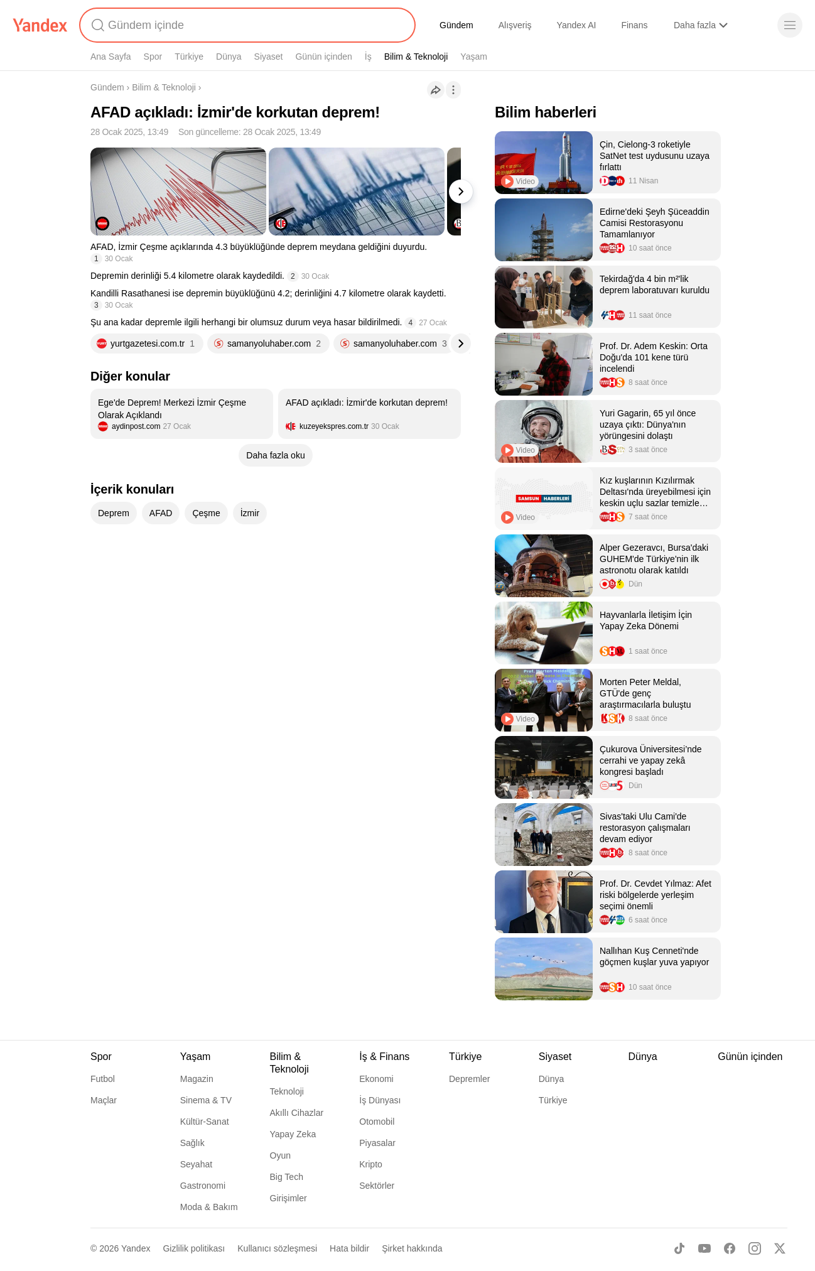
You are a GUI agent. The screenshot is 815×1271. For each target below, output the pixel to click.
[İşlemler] (453, 90)
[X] (780, 1248)
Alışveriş (515, 25)
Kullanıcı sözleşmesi (277, 1248)
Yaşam (473, 56)
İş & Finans (384, 1056)
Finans (634, 25)
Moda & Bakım (209, 1207)
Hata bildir (349, 1248)
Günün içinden (323, 56)
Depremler (469, 1079)
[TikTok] (679, 1248)
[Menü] (789, 25)
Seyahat (196, 1164)
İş (368, 56)
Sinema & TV (206, 1100)
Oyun (280, 1155)
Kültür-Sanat (204, 1122)
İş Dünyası (380, 1100)
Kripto (370, 1164)
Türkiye (189, 56)
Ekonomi (376, 1079)
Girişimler (288, 1198)
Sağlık (192, 1143)
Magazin (196, 1079)
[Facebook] (729, 1248)
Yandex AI (576, 25)
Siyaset (268, 56)
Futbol (102, 1079)
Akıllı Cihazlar (297, 1113)
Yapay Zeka (293, 1134)
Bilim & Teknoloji (416, 56)
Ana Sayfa (110, 56)
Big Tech (286, 1177)
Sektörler (376, 1186)
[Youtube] (704, 1248)
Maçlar (103, 1100)
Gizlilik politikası (194, 1248)
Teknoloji (287, 1091)
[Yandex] (40, 25)
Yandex (135, 1248)
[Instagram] (755, 1248)
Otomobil (376, 1122)
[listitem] (181, 414)
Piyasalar (377, 1143)
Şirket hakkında (412, 1248)
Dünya (228, 56)
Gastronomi (202, 1186)
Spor (153, 56)
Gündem (456, 25)
